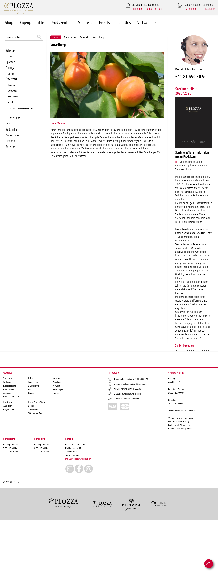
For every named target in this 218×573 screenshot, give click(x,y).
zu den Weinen (57, 123)
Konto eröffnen (154, 8)
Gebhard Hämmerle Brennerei (22, 108)
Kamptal (11, 85)
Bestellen (210, 8)
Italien (9, 56)
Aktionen (7, 393)
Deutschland (13, 118)
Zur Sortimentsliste (184, 345)
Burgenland (13, 96)
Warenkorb (190, 8)
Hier (177, 161)
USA (8, 124)
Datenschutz (33, 386)
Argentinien (13, 135)
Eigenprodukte (32, 22)
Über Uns (123, 22)
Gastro (31, 393)
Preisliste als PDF (11, 396)
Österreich (12, 79)
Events (104, 22)
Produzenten (61, 22)
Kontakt (56, 393)
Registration (8, 409)
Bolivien (10, 146)
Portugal (10, 68)
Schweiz (10, 50)
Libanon (10, 141)
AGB (30, 389)
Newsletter (57, 386)
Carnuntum (12, 91)
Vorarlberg (12, 102)
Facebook (57, 382)
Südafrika (11, 129)
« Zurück (55, 37)
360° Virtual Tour (35, 413)
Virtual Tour (146, 22)
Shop (9, 22)
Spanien (10, 62)
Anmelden (137, 8)
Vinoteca (85, 22)
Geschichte (33, 410)
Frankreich (12, 73)
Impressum (33, 382)
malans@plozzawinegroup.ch (78, 459)
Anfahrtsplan (58, 389)
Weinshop (7, 382)
